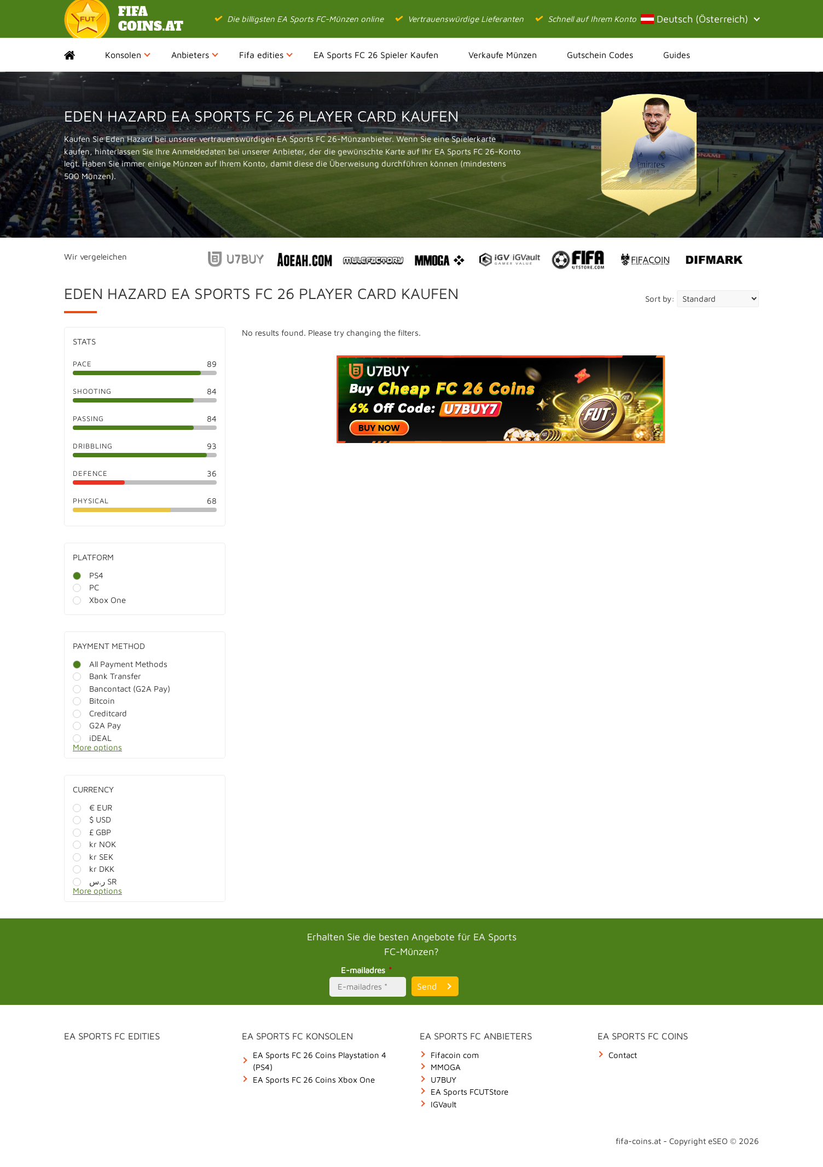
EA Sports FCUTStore (469, 1091)
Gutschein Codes (600, 55)
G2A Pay (97, 725)
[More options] (153, 750)
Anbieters (194, 55)
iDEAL (92, 738)
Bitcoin (94, 700)
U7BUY (443, 1079)
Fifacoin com (455, 1055)
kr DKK (93, 868)
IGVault (443, 1104)
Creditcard (100, 713)
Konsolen (127, 55)
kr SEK (93, 856)
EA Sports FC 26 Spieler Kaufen (376, 55)
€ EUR (92, 807)
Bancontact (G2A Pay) (121, 688)
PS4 (88, 575)
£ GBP (92, 832)
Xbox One (99, 600)
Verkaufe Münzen (502, 55)
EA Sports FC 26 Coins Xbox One (314, 1079)
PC (86, 587)
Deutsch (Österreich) (700, 19)
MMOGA (446, 1067)
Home (79, 54)
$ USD (92, 819)
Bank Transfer (107, 676)
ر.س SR (95, 881)
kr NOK (94, 844)
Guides (676, 55)
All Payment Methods (120, 664)
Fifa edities (266, 55)
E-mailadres (368, 970)
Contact (622, 1055)
